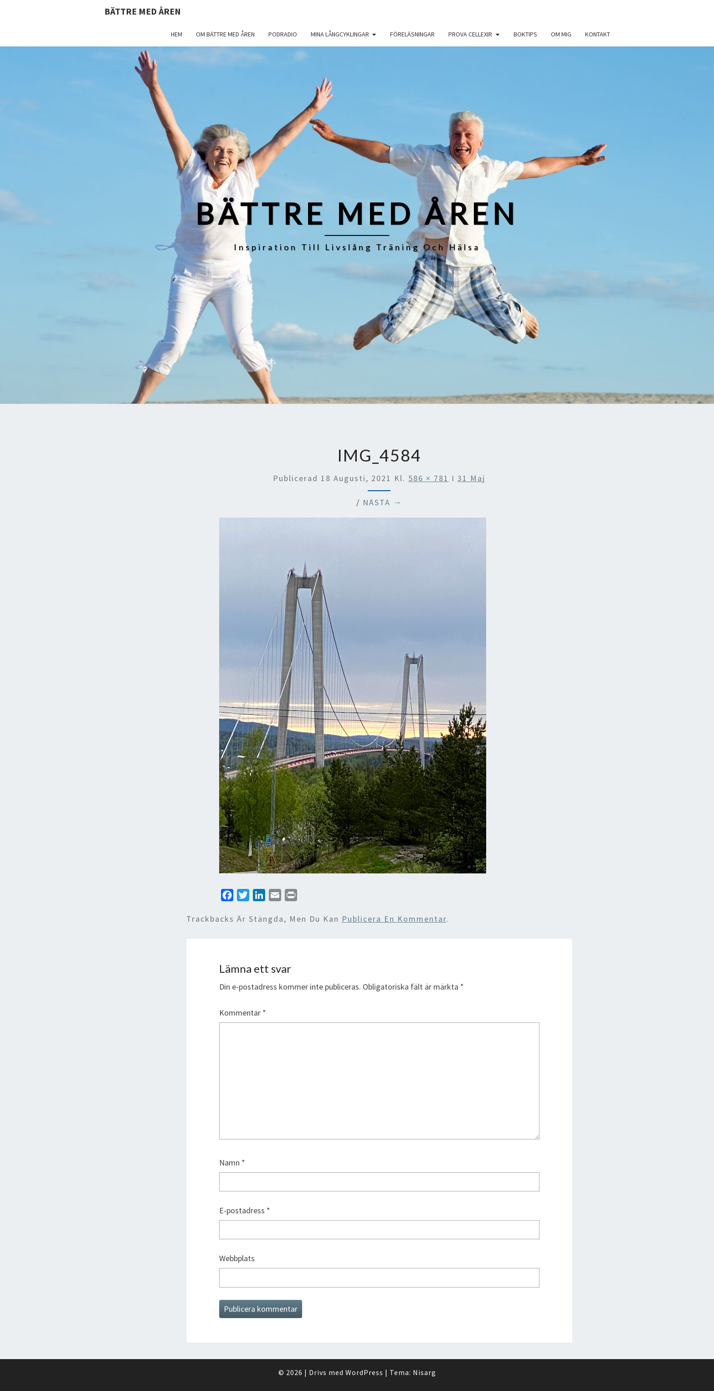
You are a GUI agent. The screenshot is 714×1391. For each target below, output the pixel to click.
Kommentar (242, 1012)
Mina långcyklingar (340, 34)
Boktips (525, 34)
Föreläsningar (412, 34)
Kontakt (597, 34)
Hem (176, 34)
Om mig (561, 34)
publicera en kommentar (394, 919)
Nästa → (382, 502)
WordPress (364, 1372)
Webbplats (237, 1258)
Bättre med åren (142, 11)
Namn (232, 1162)
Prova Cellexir (470, 34)
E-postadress (244, 1210)
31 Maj (471, 478)
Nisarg (424, 1372)
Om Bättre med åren (225, 34)
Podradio (282, 34)
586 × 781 (428, 478)
